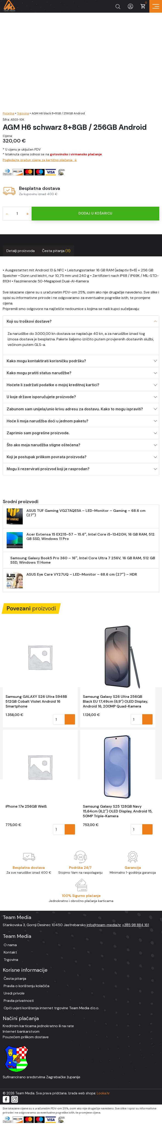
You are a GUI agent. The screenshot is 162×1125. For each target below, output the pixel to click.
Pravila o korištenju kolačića (26, 985)
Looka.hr (103, 1093)
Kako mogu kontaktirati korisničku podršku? (46, 361)
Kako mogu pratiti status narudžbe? (39, 373)
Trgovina (23, 113)
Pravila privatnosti (19, 1000)
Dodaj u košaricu (95, 213)
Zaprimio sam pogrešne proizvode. (38, 433)
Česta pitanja (56, 250)
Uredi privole (14, 993)
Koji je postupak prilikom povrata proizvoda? (47, 457)
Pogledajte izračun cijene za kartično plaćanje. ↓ (40, 160)
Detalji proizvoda (20, 250)
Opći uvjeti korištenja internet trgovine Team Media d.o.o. (51, 1008)
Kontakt (10, 952)
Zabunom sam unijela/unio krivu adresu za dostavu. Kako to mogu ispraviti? (75, 409)
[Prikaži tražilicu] (118, 6)
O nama (10, 944)
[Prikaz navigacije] (155, 6)
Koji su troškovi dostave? (29, 321)
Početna (8, 113)
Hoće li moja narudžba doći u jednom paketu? (47, 421)
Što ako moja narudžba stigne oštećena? (43, 445)
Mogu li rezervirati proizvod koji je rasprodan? (48, 469)
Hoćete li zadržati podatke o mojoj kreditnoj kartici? (53, 385)
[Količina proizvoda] (17, 213)
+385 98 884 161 (135, 924)
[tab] (20, 250)
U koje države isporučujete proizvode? (41, 396)
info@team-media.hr (104, 924)
